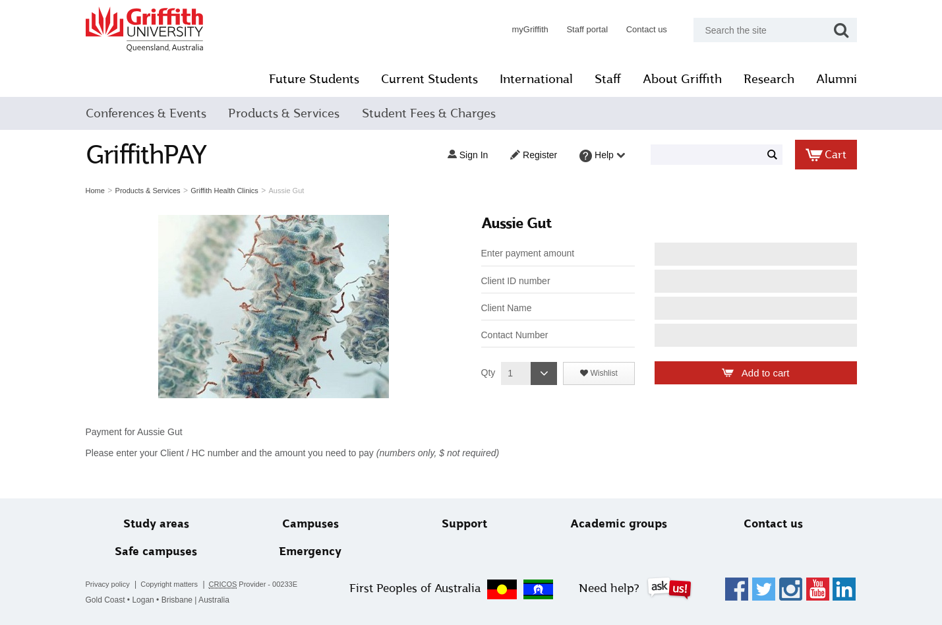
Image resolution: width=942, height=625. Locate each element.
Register (533, 155)
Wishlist (603, 373)
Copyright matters (169, 584)
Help (602, 156)
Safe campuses (156, 551)
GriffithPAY (146, 154)
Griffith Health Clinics (224, 190)
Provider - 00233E (253, 584)
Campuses (310, 523)
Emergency (310, 551)
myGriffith (530, 29)
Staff (608, 79)
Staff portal (587, 29)
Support (464, 523)
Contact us (646, 29)
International (536, 79)
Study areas (156, 523)
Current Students (429, 79)
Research (769, 79)
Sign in (468, 155)
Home (95, 190)
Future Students (314, 79)
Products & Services (283, 113)
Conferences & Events (146, 113)
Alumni (836, 79)
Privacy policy (108, 584)
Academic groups (618, 523)
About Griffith (682, 79)
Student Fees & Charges (429, 113)
